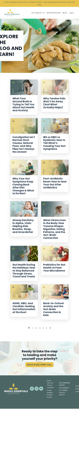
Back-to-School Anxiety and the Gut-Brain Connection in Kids (54, 369)
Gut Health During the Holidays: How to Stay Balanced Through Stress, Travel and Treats (23, 319)
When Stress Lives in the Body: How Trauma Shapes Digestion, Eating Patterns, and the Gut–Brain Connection (54, 262)
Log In (71, 14)
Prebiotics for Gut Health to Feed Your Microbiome (53, 312)
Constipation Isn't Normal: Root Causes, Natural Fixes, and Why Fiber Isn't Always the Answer (23, 158)
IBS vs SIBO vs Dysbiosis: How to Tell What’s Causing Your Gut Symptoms (54, 158)
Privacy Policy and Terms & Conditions (50, 447)
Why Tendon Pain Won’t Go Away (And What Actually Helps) (54, 108)
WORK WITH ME (52, 14)
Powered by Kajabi (69, 466)
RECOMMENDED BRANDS (64, 447)
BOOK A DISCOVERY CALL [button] (39, 428)
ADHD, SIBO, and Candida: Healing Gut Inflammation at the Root (23, 367)
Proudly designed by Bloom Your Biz (50, 456)
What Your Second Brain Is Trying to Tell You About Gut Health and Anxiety (23, 110)
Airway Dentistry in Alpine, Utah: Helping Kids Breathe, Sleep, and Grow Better (22, 257)
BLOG (64, 14)
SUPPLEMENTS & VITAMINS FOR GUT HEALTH (64, 454)
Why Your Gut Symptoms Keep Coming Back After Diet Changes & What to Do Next (23, 207)
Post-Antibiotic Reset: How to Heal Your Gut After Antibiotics (54, 205)
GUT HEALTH (36, 14)
